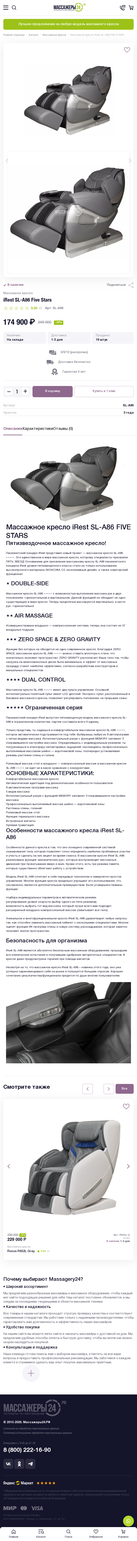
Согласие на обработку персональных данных (31, 1429)
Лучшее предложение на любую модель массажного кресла (68, 24)
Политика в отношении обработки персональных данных (37, 1433)
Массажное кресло (19, 1247)
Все (124, 1088)
